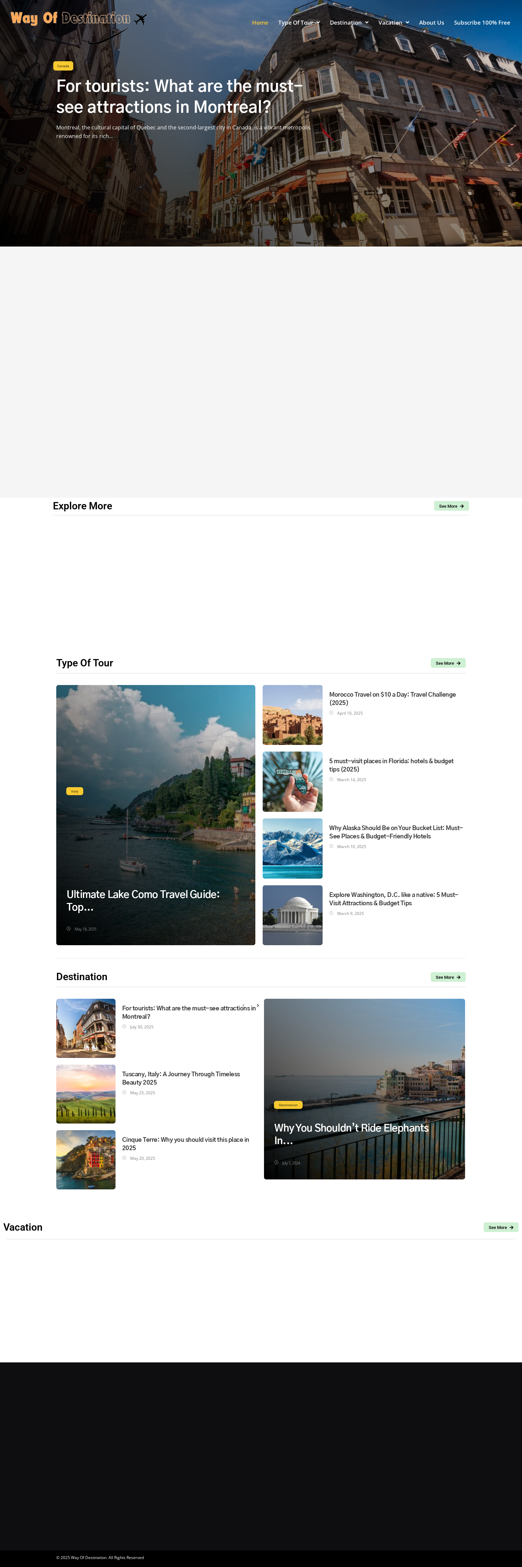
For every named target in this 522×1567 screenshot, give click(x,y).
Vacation (23, 1227)
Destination (288, 1105)
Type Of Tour (84, 663)
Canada (63, 66)
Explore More (82, 506)
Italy (74, 791)
